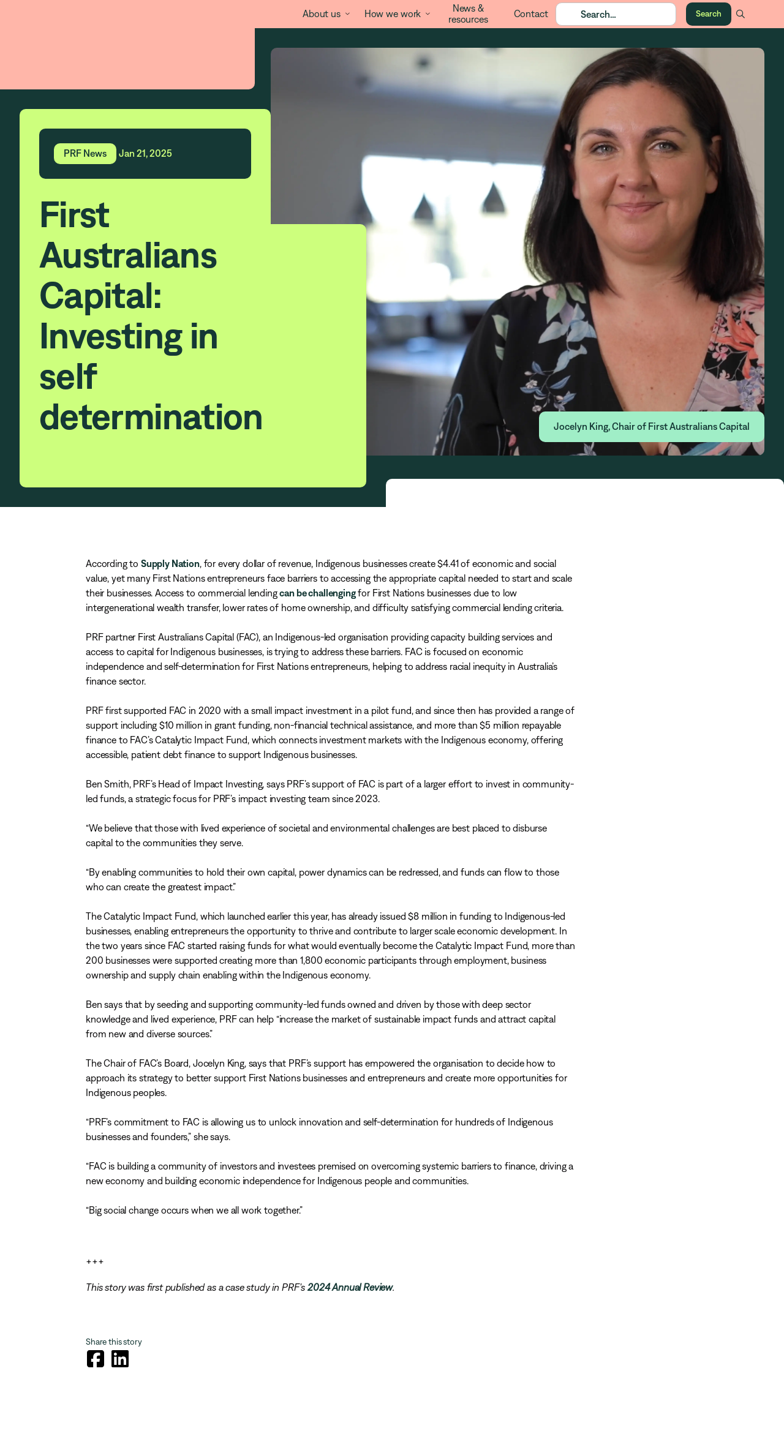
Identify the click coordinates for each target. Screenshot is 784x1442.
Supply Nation (170, 563)
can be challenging (317, 592)
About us (322, 13)
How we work (392, 13)
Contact (531, 13)
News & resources (468, 13)
